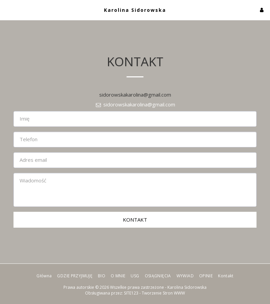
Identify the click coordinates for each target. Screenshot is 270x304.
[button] (7, 10)
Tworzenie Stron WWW (163, 293)
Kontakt (135, 219)
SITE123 (131, 293)
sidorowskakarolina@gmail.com (135, 104)
